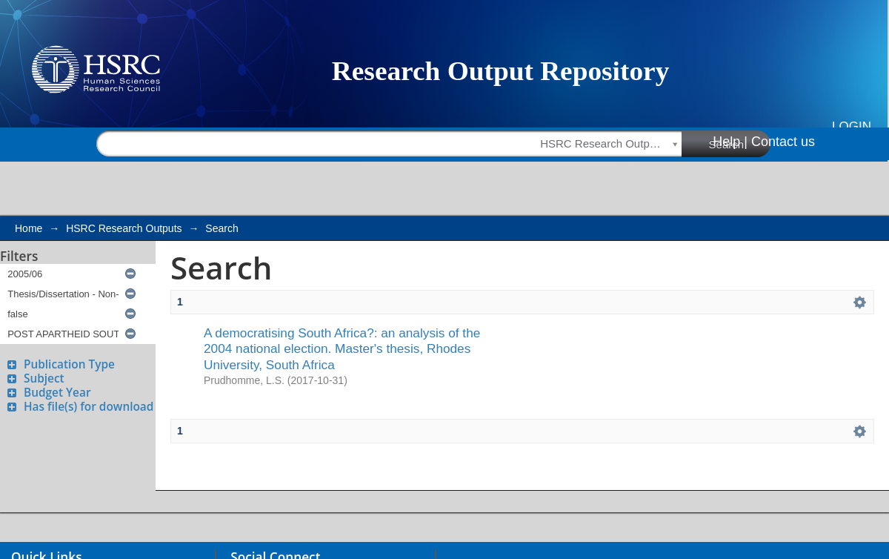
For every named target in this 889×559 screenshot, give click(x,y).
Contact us (783, 141)
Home (28, 228)
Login (851, 126)
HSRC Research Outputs (124, 228)
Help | (730, 141)
